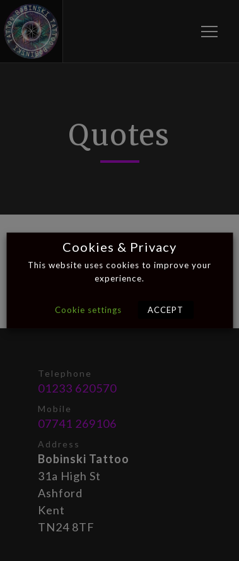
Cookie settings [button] (88, 310)
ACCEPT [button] (166, 310)
